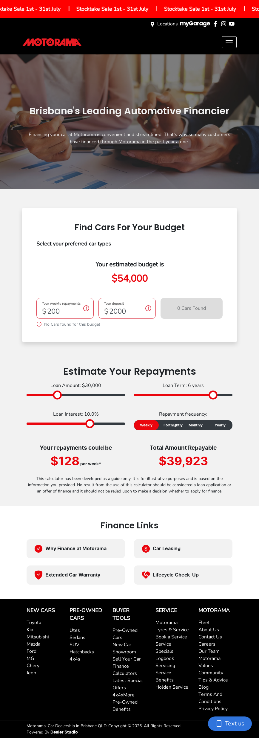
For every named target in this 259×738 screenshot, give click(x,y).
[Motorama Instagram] (225, 24)
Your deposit (114, 303)
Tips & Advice (213, 680)
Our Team (209, 651)
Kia (30, 629)
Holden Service (171, 687)
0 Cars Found (191, 308)
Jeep (31, 673)
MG (30, 658)
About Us (208, 629)
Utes (75, 630)
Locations (167, 24)
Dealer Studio (64, 732)
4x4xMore (123, 695)
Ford (31, 651)
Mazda (33, 644)
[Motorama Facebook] (216, 24)
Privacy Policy (213, 708)
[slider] (57, 395)
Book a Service (171, 637)
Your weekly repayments (61, 303)
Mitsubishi (38, 637)
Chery (33, 665)
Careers (206, 644)
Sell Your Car (126, 659)
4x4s (75, 659)
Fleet (204, 622)
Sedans (77, 637)
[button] (229, 42)
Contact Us (210, 637)
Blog (203, 687)
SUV (74, 644)
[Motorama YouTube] (233, 24)
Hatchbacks (82, 652)
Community (210, 673)
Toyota (34, 622)
